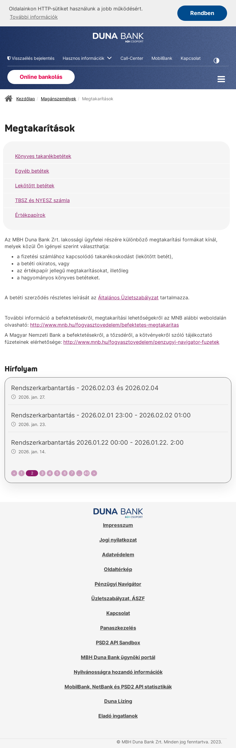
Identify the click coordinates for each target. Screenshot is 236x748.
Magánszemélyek (58, 97)
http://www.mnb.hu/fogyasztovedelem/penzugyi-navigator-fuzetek (141, 341)
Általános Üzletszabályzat (128, 297)
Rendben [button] (202, 13)
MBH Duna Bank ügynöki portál (118, 657)
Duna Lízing (118, 700)
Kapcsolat (118, 612)
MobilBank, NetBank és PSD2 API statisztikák (118, 686)
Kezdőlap (25, 97)
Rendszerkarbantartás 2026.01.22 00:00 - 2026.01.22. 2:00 (97, 442)
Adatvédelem (118, 554)
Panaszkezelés (118, 627)
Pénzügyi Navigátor (118, 583)
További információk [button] (34, 17)
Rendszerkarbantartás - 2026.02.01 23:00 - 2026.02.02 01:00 (101, 414)
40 (86, 472)
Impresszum (118, 524)
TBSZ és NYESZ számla (42, 200)
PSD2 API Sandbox (118, 642)
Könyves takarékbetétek (43, 155)
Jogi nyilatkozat (118, 539)
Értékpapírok (30, 214)
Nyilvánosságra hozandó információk (118, 671)
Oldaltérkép (118, 569)
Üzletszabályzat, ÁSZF (118, 598)
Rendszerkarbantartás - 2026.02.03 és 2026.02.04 (85, 387)
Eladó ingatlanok (118, 715)
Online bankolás (41, 76)
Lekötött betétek (34, 185)
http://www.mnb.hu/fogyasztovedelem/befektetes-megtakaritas (104, 324)
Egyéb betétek (32, 170)
